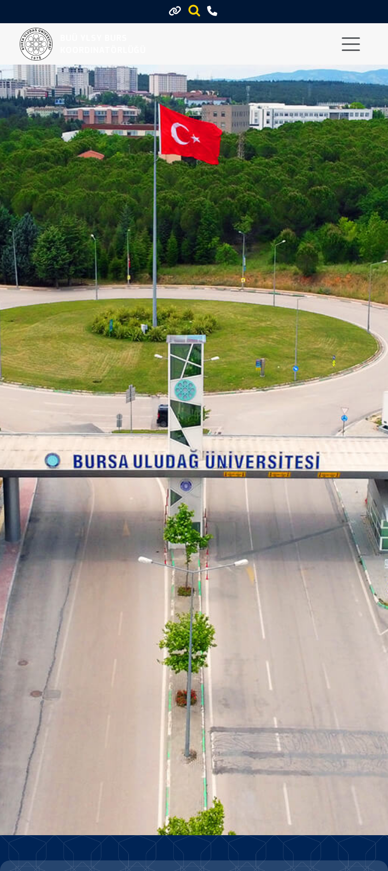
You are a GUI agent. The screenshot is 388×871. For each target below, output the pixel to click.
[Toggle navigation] (350, 44)
